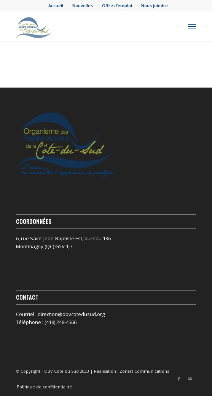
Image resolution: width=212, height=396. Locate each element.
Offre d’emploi (117, 5)
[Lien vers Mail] (190, 379)
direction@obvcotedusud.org (71, 314)
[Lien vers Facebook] (179, 379)
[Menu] (192, 26)
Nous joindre (154, 5)
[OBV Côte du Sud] (88, 26)
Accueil (55, 5)
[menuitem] (56, 6)
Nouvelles (82, 5)
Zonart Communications (144, 371)
